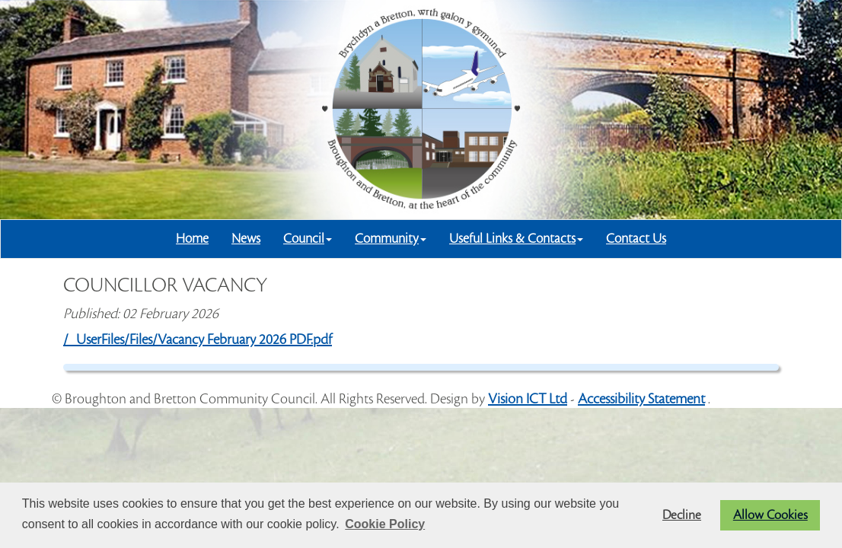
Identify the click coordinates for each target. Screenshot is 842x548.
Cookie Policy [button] (385, 524)
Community (390, 238)
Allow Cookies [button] (770, 515)
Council (307, 238)
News (245, 238)
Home (192, 238)
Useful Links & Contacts (516, 238)
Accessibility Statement (641, 398)
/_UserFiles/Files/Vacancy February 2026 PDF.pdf (197, 339)
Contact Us (636, 238)
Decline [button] (681, 515)
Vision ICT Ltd (527, 398)
